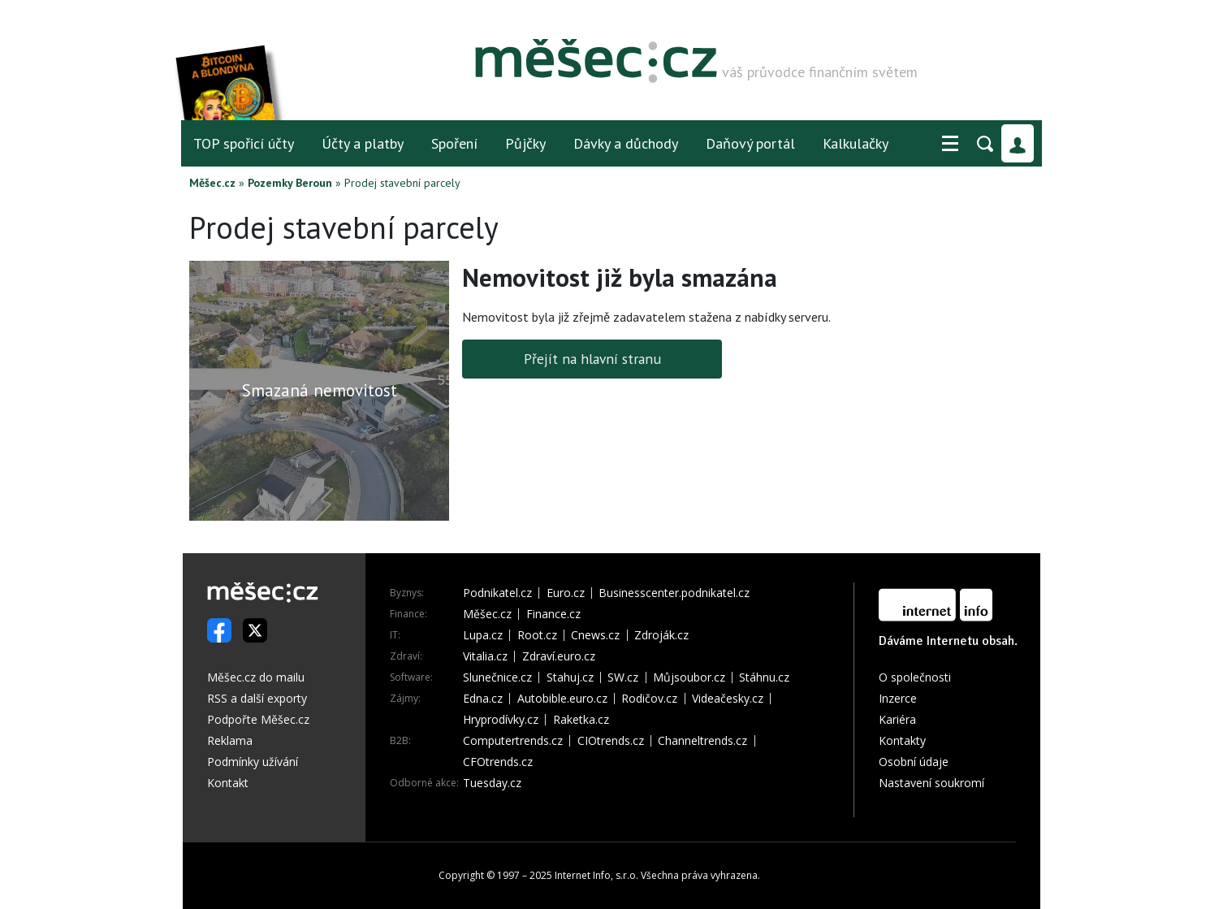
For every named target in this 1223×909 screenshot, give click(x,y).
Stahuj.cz (570, 677)
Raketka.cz (581, 719)
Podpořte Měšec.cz (258, 719)
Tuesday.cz (492, 783)
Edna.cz (483, 698)
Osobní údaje (914, 761)
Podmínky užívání (252, 761)
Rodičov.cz (649, 698)
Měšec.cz (212, 182)
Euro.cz (566, 593)
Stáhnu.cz (764, 677)
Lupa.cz (483, 635)
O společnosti (915, 677)
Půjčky (525, 143)
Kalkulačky (855, 143)
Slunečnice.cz (497, 677)
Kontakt (227, 782)
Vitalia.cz (485, 656)
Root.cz (537, 635)
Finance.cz (553, 614)
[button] (950, 143)
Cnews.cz (595, 635)
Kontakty (902, 740)
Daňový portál (750, 143)
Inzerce (898, 698)
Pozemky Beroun (290, 182)
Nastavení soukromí (931, 782)
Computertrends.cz (513, 741)
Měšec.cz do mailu (256, 677)
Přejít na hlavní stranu (592, 358)
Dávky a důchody (625, 143)
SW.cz (622, 677)
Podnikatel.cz (497, 593)
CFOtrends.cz (498, 762)
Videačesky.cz (727, 698)
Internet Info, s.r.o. (596, 875)
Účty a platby (363, 143)
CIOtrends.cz (610, 741)
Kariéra (897, 719)
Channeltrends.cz (702, 741)
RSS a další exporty (257, 698)
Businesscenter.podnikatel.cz (674, 593)
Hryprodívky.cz (500, 719)
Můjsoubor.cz (689, 677)
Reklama (230, 740)
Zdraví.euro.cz (558, 656)
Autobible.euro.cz (562, 698)
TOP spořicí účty (243, 143)
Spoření (454, 143)
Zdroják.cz (661, 635)
